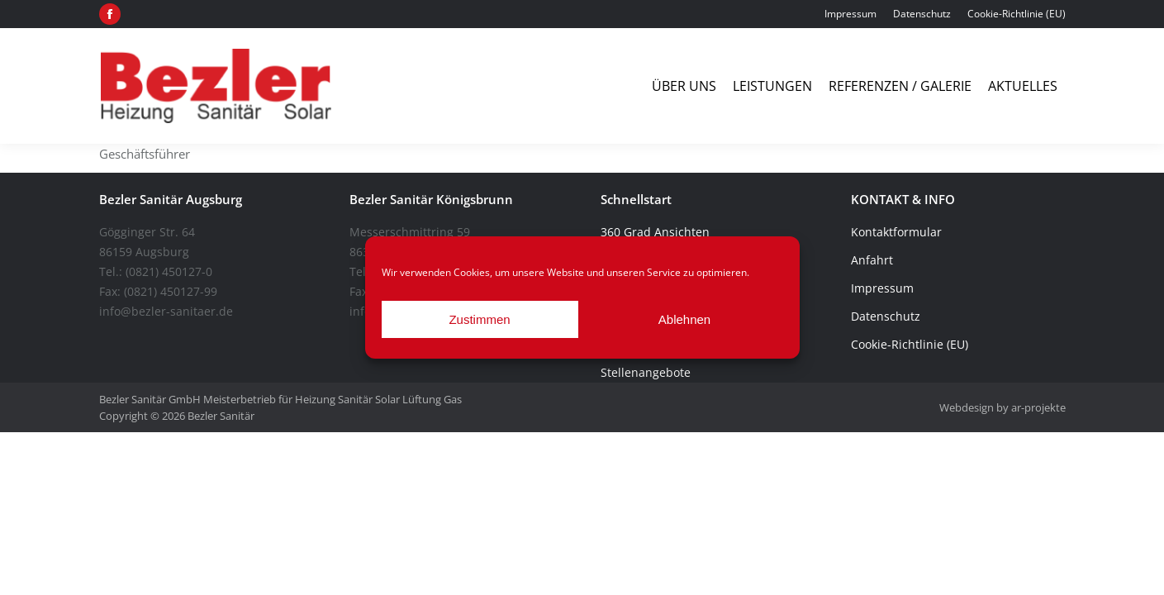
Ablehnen (684, 319)
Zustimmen (479, 319)
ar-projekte (1038, 407)
